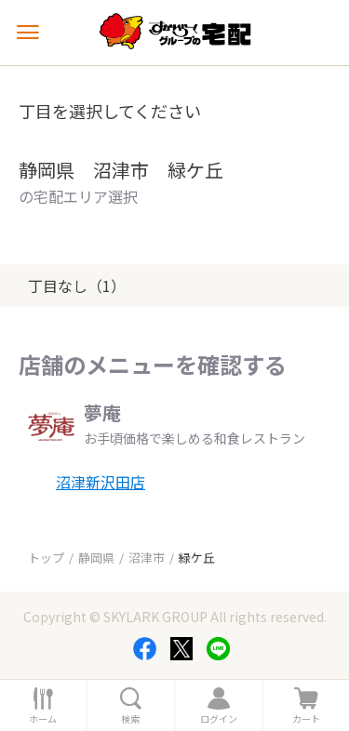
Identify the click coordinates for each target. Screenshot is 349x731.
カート (306, 719)
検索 (130, 719)
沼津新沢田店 (100, 482)
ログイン (218, 719)
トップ (46, 558)
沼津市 (146, 558)
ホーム (43, 719)
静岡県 (96, 558)
